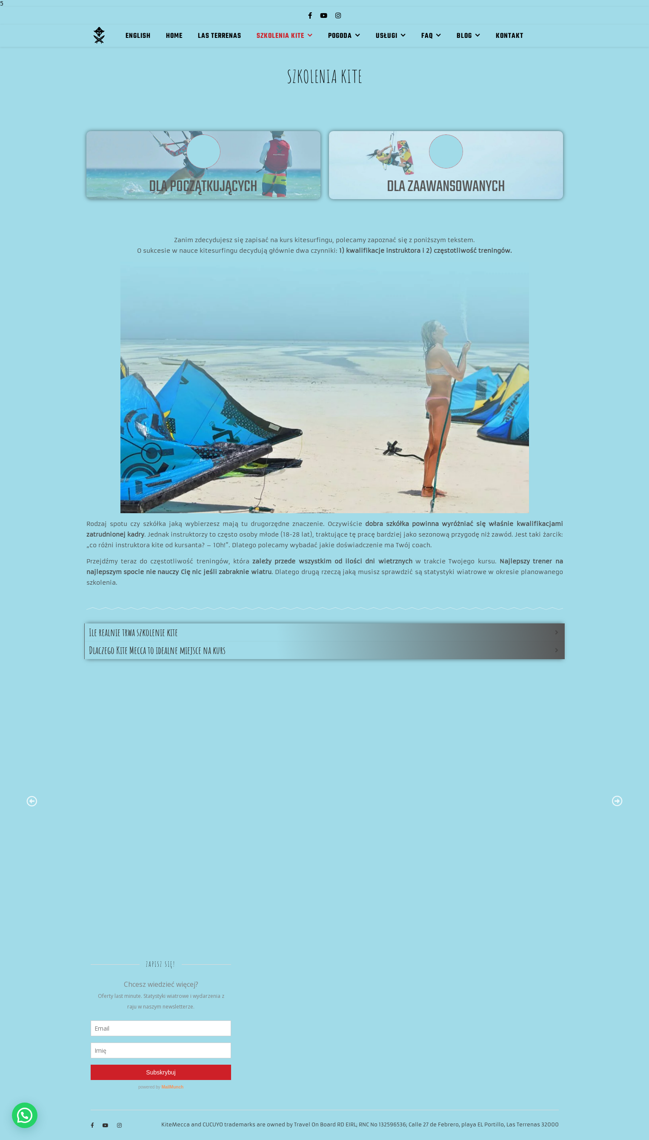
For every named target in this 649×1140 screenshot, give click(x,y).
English (138, 36)
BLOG (464, 36)
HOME (174, 36)
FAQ (427, 36)
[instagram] (338, 15)
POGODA (340, 36)
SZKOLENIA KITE (280, 36)
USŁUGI (386, 36)
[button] (24, 1115)
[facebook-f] (311, 15)
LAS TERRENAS (219, 36)
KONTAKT (509, 36)
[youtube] (324, 15)
